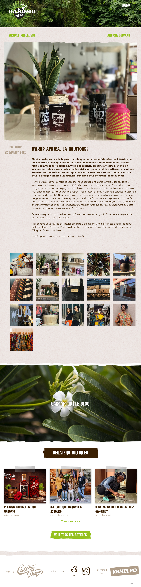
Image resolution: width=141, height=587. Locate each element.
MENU (126, 5)
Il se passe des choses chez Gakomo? (114, 509)
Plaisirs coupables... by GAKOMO (20, 509)
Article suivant (118, 35)
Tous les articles (70, 521)
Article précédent (22, 35)
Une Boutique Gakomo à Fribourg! (66, 509)
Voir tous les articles (70, 534)
